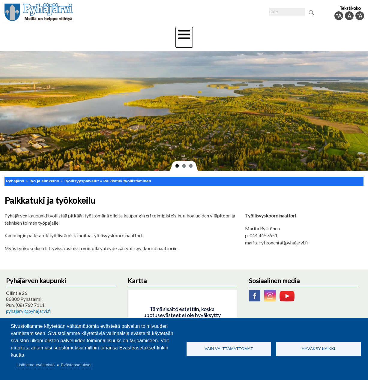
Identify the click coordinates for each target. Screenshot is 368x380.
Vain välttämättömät (229, 348)
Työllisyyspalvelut (81, 170)
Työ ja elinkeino (252, 32)
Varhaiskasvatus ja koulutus (100, 32)
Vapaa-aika (150, 32)
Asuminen (51, 32)
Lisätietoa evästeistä (35, 365)
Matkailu (216, 32)
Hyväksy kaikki (318, 348)
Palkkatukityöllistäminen (127, 170)
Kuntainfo (316, 32)
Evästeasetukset (76, 365)
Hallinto (286, 32)
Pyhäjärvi (15, 170)
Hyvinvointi (184, 32)
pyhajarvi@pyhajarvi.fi (28, 300)
